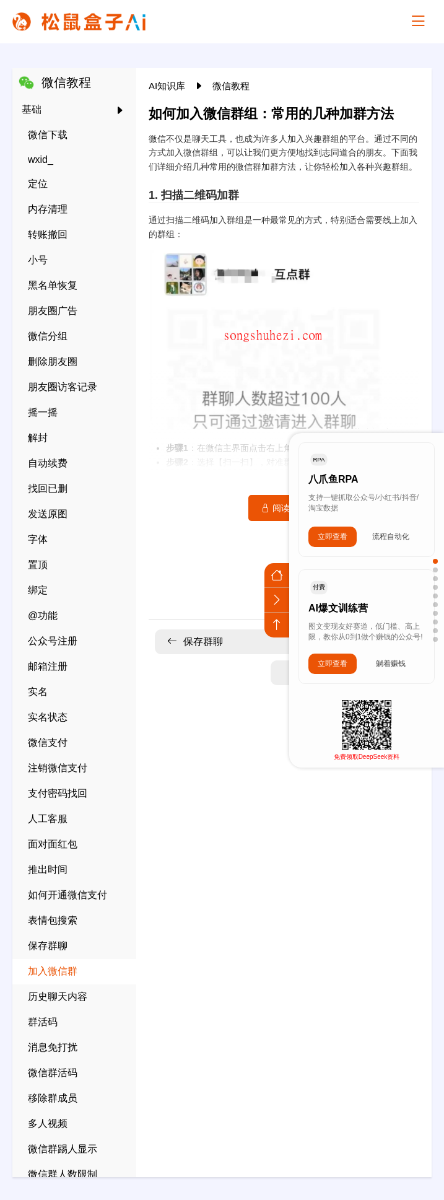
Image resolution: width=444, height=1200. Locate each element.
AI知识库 (168, 86)
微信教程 (231, 86)
